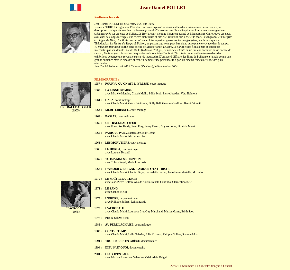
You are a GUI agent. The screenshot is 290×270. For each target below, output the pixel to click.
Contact (227, 266)
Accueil (174, 266)
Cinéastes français (209, 266)
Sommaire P (189, 266)
